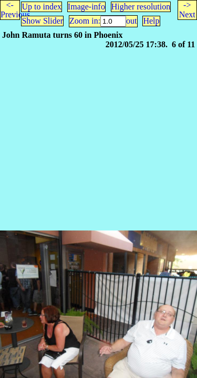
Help (151, 20)
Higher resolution (140, 6)
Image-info (86, 6)
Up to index (41, 6)
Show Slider (42, 20)
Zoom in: (84, 20)
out (131, 20)
